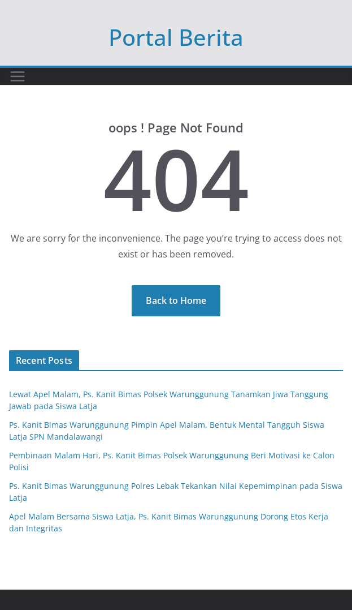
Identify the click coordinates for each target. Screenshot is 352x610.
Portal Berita (176, 37)
